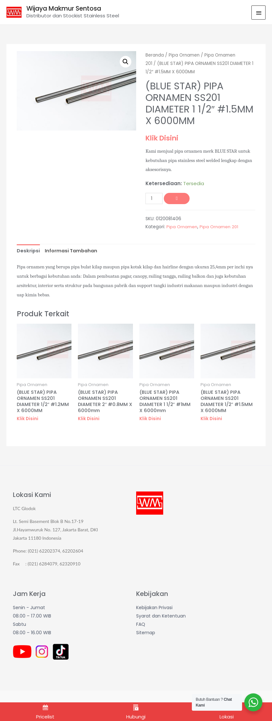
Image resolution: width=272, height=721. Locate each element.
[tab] (28, 251)
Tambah (177, 198)
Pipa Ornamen (185, 55)
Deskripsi (28, 251)
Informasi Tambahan (72, 251)
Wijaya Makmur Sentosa (67, 8)
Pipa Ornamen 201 (219, 227)
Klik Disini (163, 138)
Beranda (154, 55)
